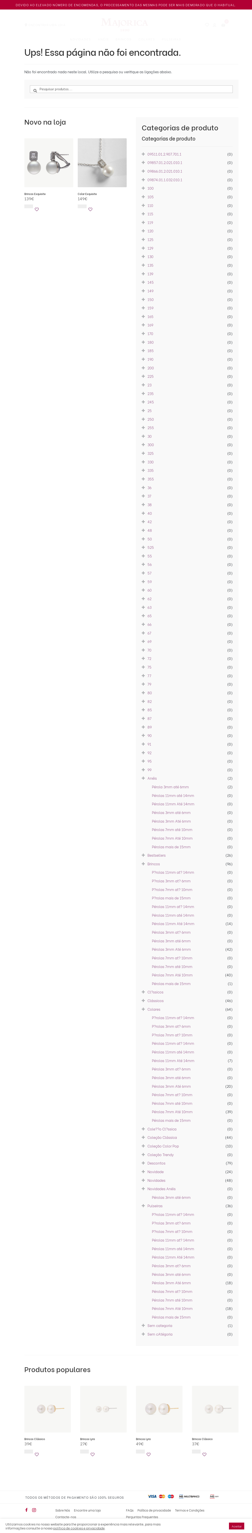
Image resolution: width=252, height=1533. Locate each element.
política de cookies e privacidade (79, 1528)
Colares (146, 39)
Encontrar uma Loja (47, 24)
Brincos (124, 39)
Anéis (103, 39)
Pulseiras (171, 39)
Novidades (80, 39)
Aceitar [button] (237, 1526)
